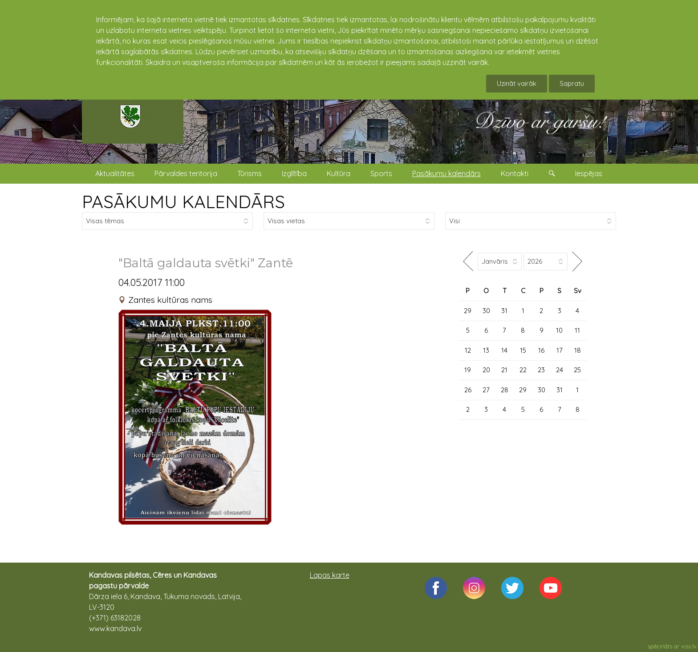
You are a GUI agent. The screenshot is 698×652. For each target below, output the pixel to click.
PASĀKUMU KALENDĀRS (183, 201)
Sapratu (572, 83)
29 (467, 310)
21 (504, 370)
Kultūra (338, 173)
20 (486, 370)
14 (504, 350)
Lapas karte (329, 575)
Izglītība (294, 173)
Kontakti (514, 173)
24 (559, 370)
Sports (381, 173)
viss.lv (689, 646)
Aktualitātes (114, 173)
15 (523, 350)
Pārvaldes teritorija (185, 173)
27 (486, 390)
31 (504, 310)
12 (468, 350)
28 (504, 390)
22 (523, 370)
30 (486, 310)
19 (467, 370)
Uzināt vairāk (516, 83)
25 (577, 370)
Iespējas (588, 173)
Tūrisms (249, 173)
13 (486, 350)
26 (467, 390)
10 (559, 330)
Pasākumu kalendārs (446, 173)
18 (577, 350)
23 (541, 370)
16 (541, 350)
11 (577, 330)
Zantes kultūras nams (170, 299)
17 (559, 350)
